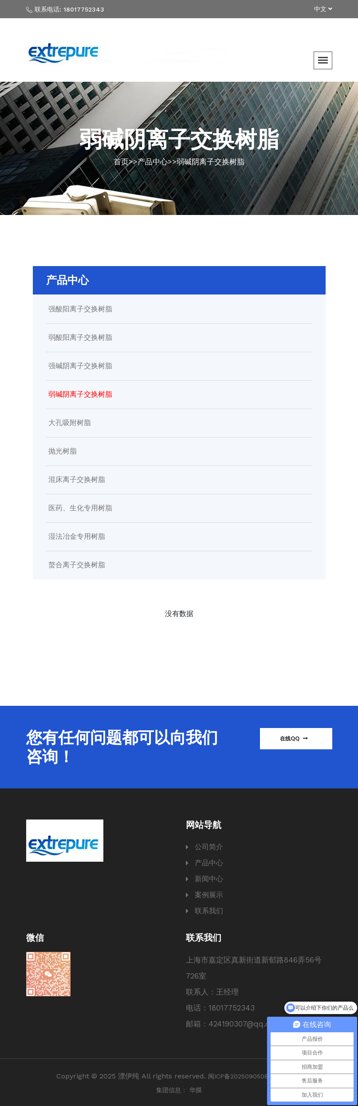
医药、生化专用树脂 (80, 508)
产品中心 (153, 161)
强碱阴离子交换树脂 (80, 366)
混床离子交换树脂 (76, 479)
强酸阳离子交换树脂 (80, 309)
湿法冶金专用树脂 (76, 536)
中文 (323, 8)
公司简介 (209, 847)
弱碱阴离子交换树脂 (210, 161)
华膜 (195, 1090)
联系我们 (209, 911)
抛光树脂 (62, 451)
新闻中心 (209, 879)
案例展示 (209, 895)
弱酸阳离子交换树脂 (80, 337)
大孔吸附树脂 (69, 422)
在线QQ (294, 738)
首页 (121, 161)
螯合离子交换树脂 (76, 565)
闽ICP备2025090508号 (241, 1076)
